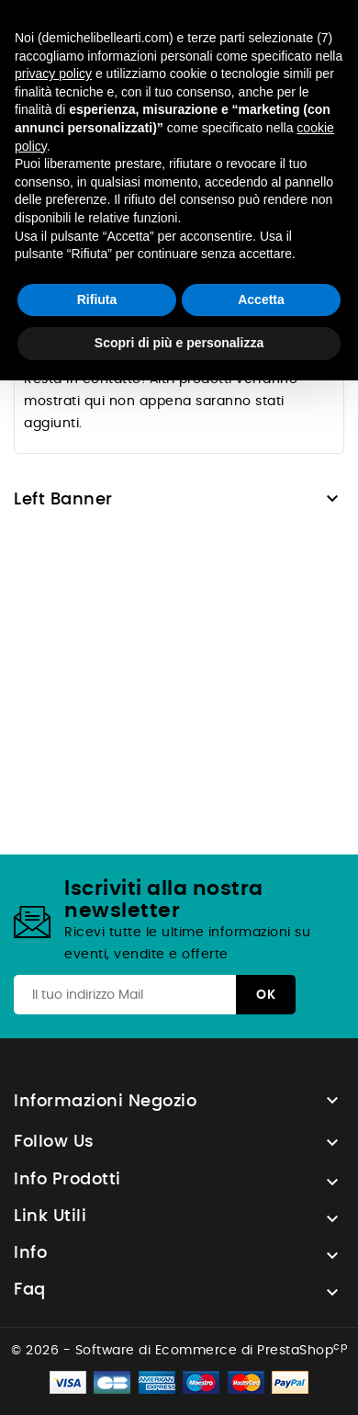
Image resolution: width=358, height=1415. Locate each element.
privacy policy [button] (53, 73)
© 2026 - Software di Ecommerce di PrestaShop (179, 1350)
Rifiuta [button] (97, 299)
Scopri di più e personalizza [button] (179, 342)
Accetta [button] (261, 299)
